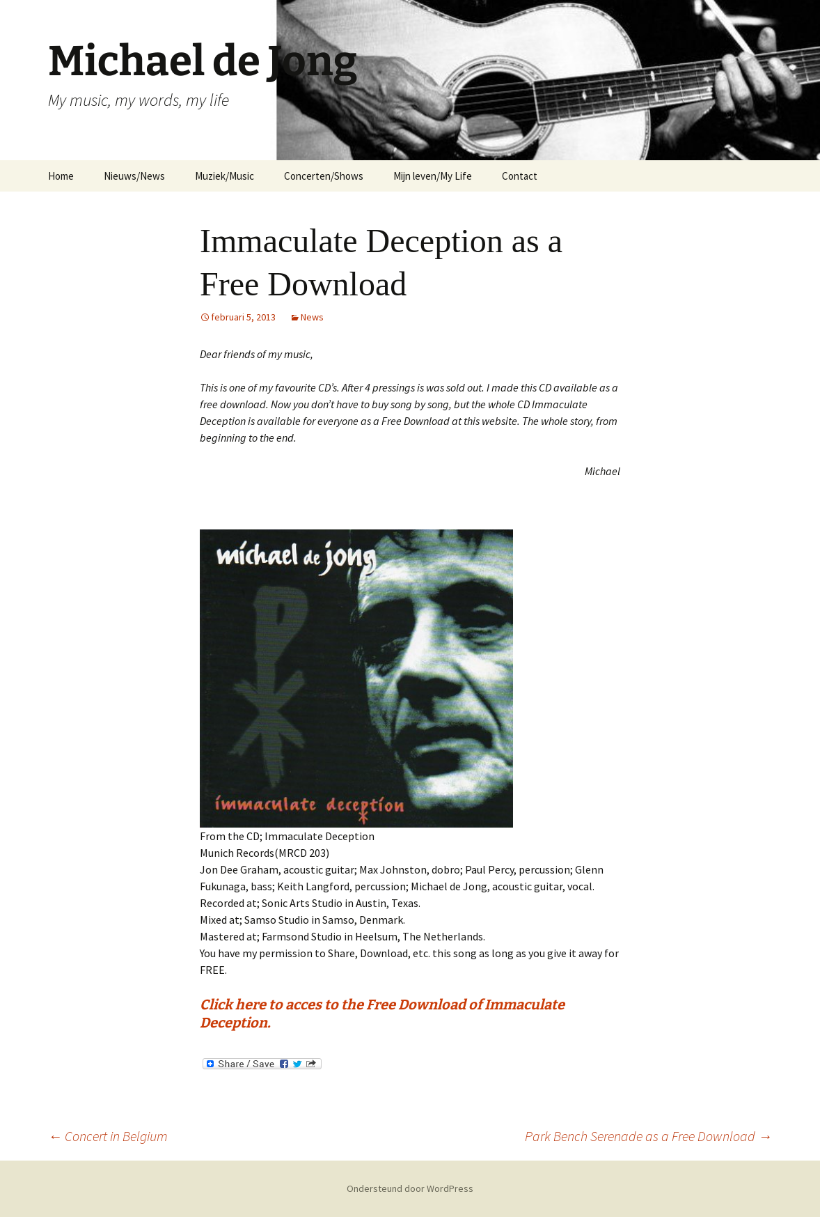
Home (61, 176)
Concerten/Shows (323, 176)
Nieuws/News (134, 176)
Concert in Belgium (108, 1136)
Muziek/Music (224, 176)
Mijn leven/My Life (432, 176)
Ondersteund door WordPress (410, 1188)
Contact (519, 176)
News (312, 317)
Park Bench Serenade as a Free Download (648, 1136)
